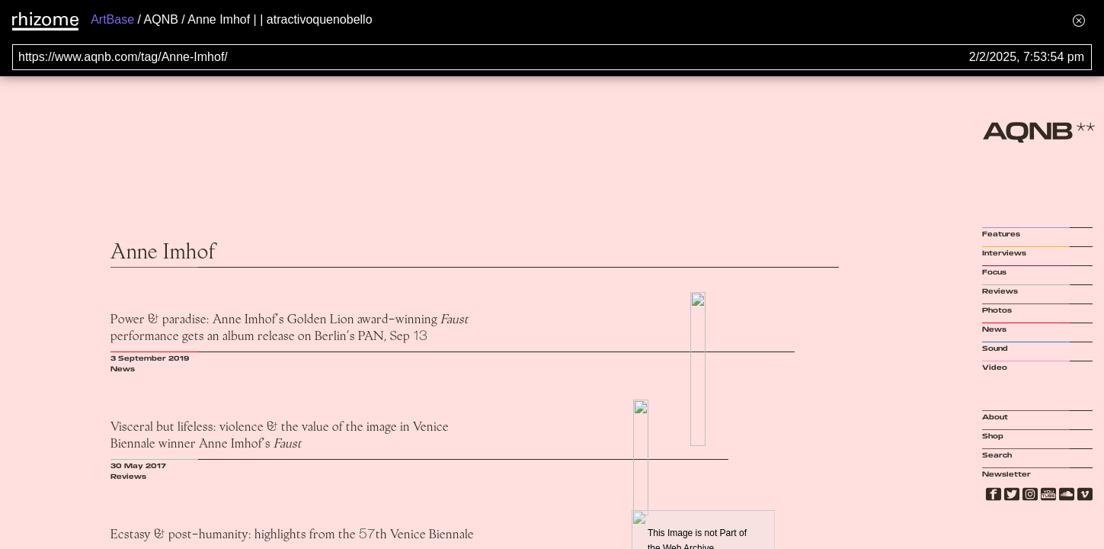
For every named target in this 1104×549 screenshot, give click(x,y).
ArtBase (112, 19)
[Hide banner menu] (1079, 20)
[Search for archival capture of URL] (552, 57)
